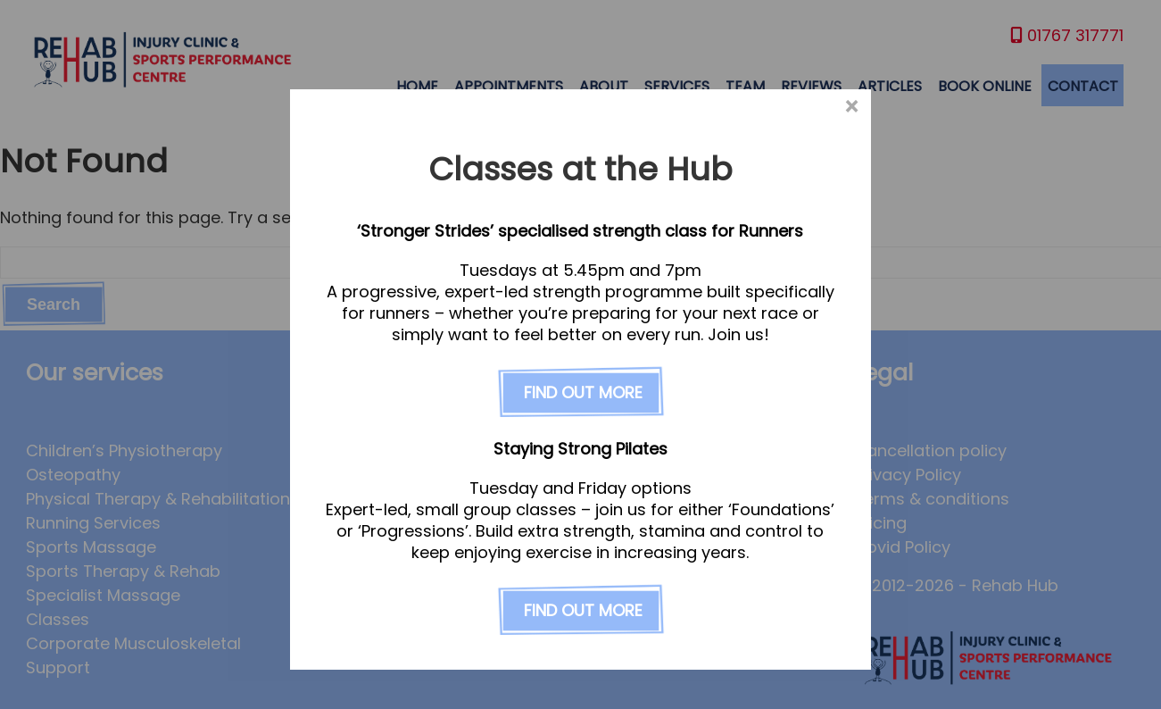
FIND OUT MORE (583, 393)
